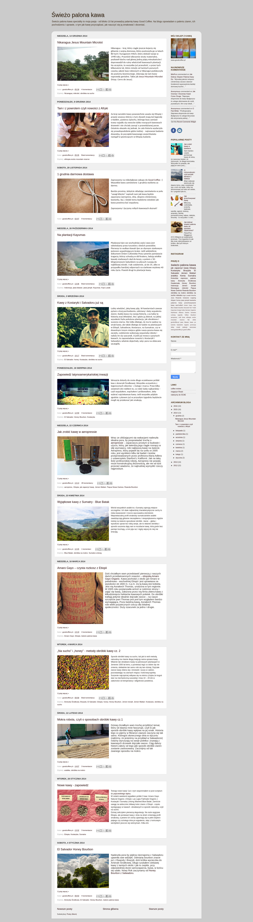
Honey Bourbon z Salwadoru (133, 871)
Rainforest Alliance (177, 312)
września (179, 437)
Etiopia (76, 487)
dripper (173, 300)
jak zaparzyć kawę (87, 487)
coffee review (176, 389)
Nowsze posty (64, 908)
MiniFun (174, 74)
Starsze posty (156, 908)
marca (178, 451)
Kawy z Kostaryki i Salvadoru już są (80, 302)
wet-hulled (179, 305)
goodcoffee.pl (67, 89)
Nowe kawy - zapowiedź (72, 785)
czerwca (179, 444)
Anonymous (175, 91)
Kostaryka (83, 360)
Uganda (179, 315)
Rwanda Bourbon (131, 487)
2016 (176, 406)
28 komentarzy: (87, 483)
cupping (193, 298)
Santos (187, 312)
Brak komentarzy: (88, 155)
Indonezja (68, 288)
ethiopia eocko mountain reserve (77, 159)
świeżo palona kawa (89, 636)
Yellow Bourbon (190, 315)
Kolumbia (174, 278)
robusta (179, 295)
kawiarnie (180, 325)
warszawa (193, 327)
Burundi (186, 308)
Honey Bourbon (80, 417)
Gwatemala (175, 283)
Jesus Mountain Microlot (151, 76)
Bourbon (181, 308)
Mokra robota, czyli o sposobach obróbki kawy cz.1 (90, 719)
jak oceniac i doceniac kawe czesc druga (183, 93)
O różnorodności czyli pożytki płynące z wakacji (189, 174)
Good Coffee (154, 179)
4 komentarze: (87, 89)
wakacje (184, 327)
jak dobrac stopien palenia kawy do (182, 76)
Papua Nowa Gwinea (115, 487)
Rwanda (178, 298)
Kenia (183, 275)
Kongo (179, 310)
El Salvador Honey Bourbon (75, 849)
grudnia (179, 416)
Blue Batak (68, 553)
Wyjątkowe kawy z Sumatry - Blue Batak (83, 502)
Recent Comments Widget (186, 122)
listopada (179, 431)
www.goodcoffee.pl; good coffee (181, 329)
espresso (184, 278)
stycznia (179, 458)
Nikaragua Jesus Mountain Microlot (80, 42)
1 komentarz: (86, 549)
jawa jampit (87, 288)
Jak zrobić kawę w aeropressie (77, 431)
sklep (172, 327)
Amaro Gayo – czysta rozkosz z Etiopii (82, 568)
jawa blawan (77, 288)
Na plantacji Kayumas (71, 235)
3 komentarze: (87, 766)
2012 (176, 465)
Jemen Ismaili (127, 702)
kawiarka (193, 300)
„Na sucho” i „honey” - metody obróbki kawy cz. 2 (88, 651)
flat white (192, 320)
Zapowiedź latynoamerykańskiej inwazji (82, 374)
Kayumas (96, 288)
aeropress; (68, 487)
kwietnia (179, 447)
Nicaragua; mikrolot (71, 93)
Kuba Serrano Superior (189, 310)
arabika (67, 770)
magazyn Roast (177, 392)
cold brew (181, 317)
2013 (176, 462)
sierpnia (179, 441)
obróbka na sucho (87, 93)
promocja (193, 325)
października (181, 434)
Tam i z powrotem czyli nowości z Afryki (82, 108)
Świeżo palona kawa (77, 15)
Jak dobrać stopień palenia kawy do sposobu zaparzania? (190, 226)
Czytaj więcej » (63, 85)
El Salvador (68, 360)
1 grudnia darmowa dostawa (75, 174)
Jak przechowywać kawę (189, 198)
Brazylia (83, 702)
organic (186, 325)
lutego (178, 454)
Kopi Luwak (105, 288)
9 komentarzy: (87, 219)
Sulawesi (186, 298)
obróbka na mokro (81, 553)
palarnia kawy (176, 303)
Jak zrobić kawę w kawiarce (188, 146)
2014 (176, 413)
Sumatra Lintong (95, 553)
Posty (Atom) (72, 914)
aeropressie (117, 443)
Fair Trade (192, 308)
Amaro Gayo (69, 636)
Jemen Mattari (100, 487)
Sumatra (82, 834)
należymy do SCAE (178, 395)
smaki (178, 327)
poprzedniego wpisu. (122, 794)
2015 (176, 409)
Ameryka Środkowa (71, 702)
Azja (194, 305)
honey (76, 360)
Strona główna (110, 908)
